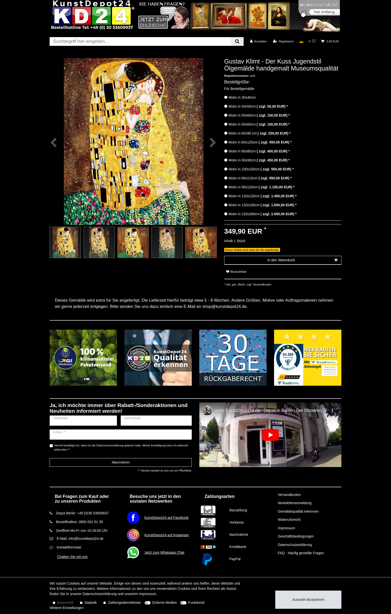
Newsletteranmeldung (294, 503)
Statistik (91, 603)
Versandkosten (261, 284)
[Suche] (237, 41)
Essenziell (65, 603)
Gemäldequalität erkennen (298, 511)
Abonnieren (121, 462)
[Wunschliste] (312, 41)
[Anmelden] (258, 41)
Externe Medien (164, 603)
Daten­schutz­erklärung (99, 594)
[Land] (301, 41)
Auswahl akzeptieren (308, 600)
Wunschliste (236, 271)
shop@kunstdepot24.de (224, 306)
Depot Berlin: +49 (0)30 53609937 (82, 513)
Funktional (196, 603)
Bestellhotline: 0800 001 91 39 (79, 522)
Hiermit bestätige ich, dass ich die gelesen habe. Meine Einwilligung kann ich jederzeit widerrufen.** (121, 447)
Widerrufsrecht (289, 520)
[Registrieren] (283, 41)
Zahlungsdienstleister (124, 603)
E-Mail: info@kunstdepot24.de (80, 539)
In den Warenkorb (302, 260)
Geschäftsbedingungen (296, 536)
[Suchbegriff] (140, 41)
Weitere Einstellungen (67, 608)
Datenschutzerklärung (295, 545)
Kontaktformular (69, 547)
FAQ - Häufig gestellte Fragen (301, 553)
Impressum (286, 528)
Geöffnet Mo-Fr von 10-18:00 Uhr (81, 531)
